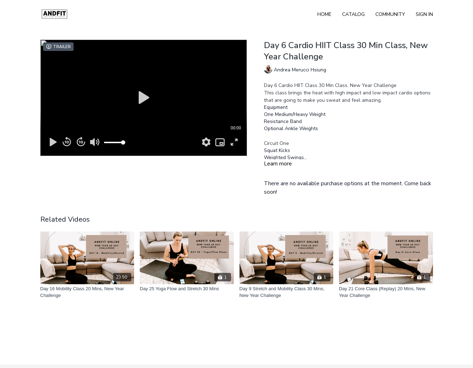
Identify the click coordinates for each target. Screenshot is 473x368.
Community (390, 14)
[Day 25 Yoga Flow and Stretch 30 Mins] (187, 288)
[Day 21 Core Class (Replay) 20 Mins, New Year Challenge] (386, 292)
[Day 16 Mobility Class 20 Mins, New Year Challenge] (87, 292)
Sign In (424, 14)
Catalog (353, 14)
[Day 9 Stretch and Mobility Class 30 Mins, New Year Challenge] (287, 292)
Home (324, 14)
